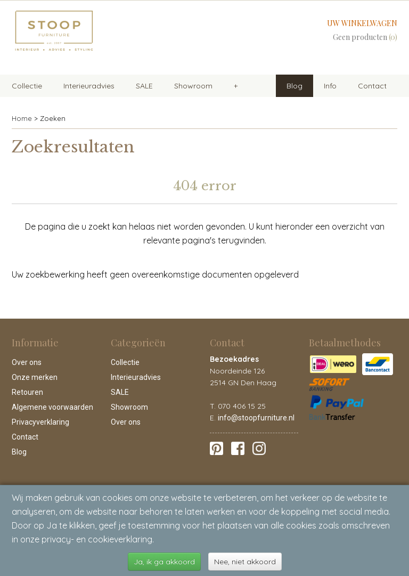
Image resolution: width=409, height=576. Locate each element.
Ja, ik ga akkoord (164, 561)
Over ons (27, 362)
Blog (294, 86)
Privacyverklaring (40, 422)
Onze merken (35, 377)
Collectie (27, 86)
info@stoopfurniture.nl (256, 417)
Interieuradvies (88, 86)
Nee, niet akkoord (245, 561)
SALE (144, 86)
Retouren (27, 392)
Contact (372, 86)
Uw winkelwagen (362, 23)
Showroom (193, 86)
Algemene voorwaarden (52, 407)
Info (330, 86)
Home (22, 118)
